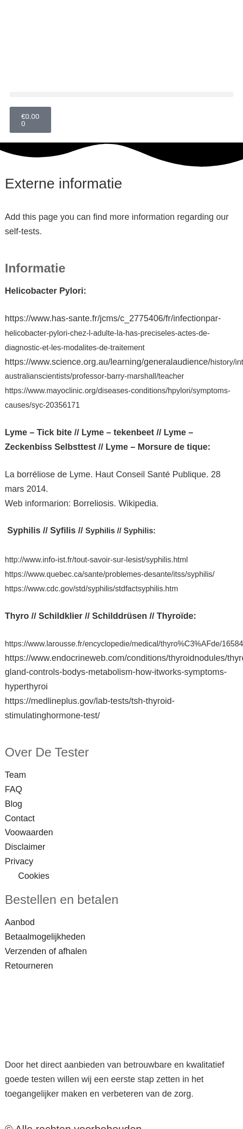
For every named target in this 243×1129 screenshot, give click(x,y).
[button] (121, 94)
